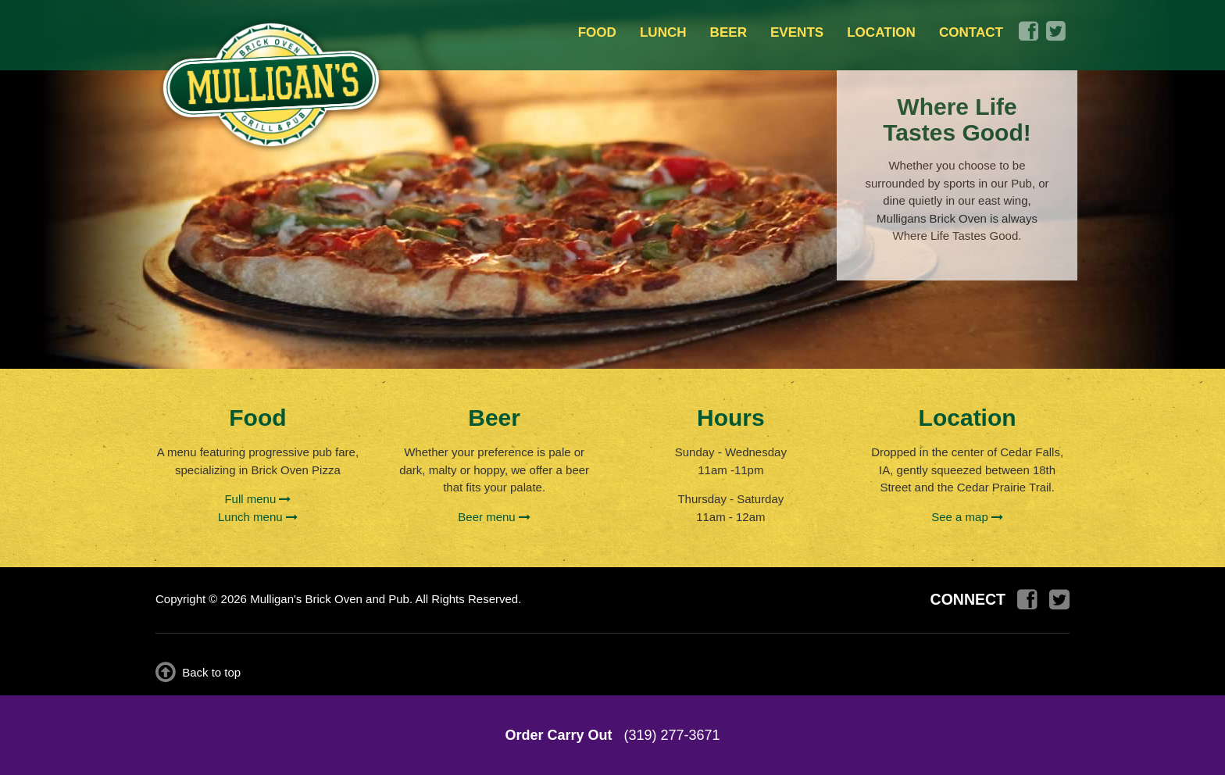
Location (967, 417)
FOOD (597, 32)
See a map (967, 516)
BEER (728, 32)
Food (257, 417)
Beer (494, 417)
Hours (731, 417)
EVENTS (796, 32)
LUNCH (663, 32)
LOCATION (881, 32)
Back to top (198, 672)
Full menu (257, 498)
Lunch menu (258, 516)
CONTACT (971, 32)
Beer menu (494, 516)
